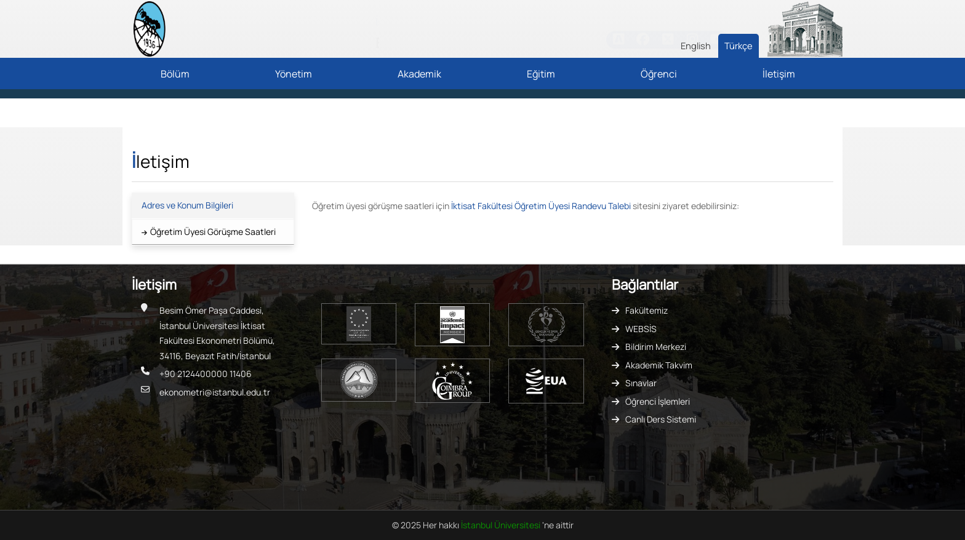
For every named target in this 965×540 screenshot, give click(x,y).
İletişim (779, 74)
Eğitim (541, 74)
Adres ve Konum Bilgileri (187, 205)
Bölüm (175, 74)
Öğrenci (659, 74)
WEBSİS (641, 329)
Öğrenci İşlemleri (657, 401)
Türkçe (738, 45)
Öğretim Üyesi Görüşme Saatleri (213, 231)
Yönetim (293, 74)
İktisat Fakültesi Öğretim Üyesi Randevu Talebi (541, 206)
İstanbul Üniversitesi (501, 525)
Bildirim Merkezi (655, 346)
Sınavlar (641, 383)
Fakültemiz (646, 310)
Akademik (419, 74)
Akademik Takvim (658, 365)
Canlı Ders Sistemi (660, 419)
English (696, 45)
